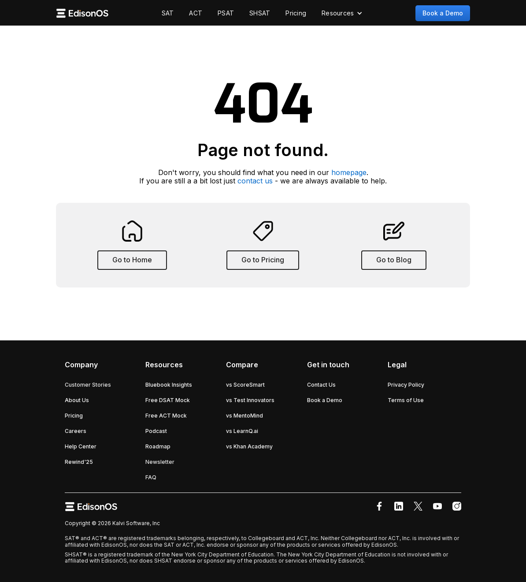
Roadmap (157, 446)
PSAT (226, 13)
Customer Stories (88, 384)
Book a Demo (442, 13)
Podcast (156, 431)
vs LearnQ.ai (242, 431)
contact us (255, 180)
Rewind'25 (79, 462)
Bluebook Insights (168, 384)
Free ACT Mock (166, 415)
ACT (195, 13)
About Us (77, 400)
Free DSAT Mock (167, 400)
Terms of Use (406, 400)
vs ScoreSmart (245, 384)
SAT (168, 13)
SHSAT (259, 13)
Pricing (295, 13)
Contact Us (321, 384)
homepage (349, 172)
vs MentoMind (244, 415)
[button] (342, 13)
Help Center (80, 446)
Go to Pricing (262, 259)
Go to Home (132, 259)
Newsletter (159, 462)
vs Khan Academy (249, 446)
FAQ (150, 477)
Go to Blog (393, 259)
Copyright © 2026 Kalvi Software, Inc (112, 523)
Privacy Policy (406, 384)
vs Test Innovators (250, 400)
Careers (75, 431)
